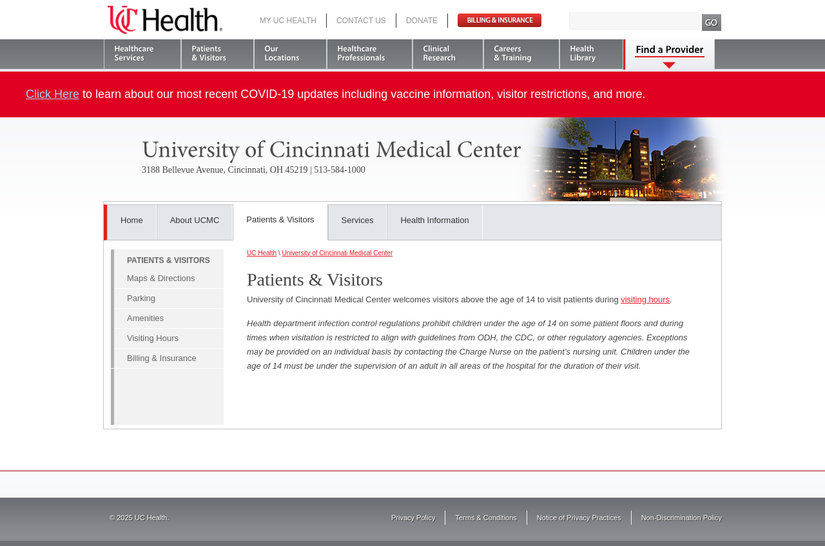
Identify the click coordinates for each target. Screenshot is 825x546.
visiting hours (645, 299)
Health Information (434, 220)
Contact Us (361, 20)
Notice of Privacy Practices (579, 518)
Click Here (52, 94)
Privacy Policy (413, 518)
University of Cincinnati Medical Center (337, 253)
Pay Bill (499, 20)
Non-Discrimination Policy (681, 518)
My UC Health (288, 20)
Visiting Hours (153, 338)
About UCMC (195, 220)
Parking (141, 298)
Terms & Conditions (485, 518)
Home (132, 220)
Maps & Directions (161, 278)
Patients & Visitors (280, 219)
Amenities (145, 318)
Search (712, 22)
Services (358, 220)
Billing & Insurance (162, 358)
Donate (422, 20)
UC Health (165, 20)
